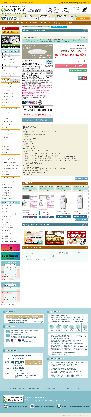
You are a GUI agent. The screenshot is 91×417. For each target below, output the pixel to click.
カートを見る (65, 388)
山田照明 (6, 195)
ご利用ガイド (7, 216)
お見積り (47, 388)
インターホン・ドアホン (11, 165)
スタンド (6, 127)
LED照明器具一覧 (9, 62)
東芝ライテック (8, 198)
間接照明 (6, 146)
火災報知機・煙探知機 (10, 168)
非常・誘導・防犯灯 (10, 159)
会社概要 (5, 236)
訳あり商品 (7, 65)
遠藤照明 (6, 193)
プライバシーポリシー (9, 241)
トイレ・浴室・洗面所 (10, 109)
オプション (7, 152)
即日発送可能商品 (9, 59)
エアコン (6, 70)
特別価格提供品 (8, 57)
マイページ (56, 7)
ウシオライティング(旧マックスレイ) (36, 259)
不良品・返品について (9, 227)
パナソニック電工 (9, 182)
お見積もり (6, 208)
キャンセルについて (9, 230)
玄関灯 (6, 140)
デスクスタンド (8, 130)
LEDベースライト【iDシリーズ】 (9, 74)
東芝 (53, 256)
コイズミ (41, 253)
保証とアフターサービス (10, 233)
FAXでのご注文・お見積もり (11, 214)
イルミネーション (9, 124)
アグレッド (67, 256)
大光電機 (66, 253)
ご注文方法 (6, 219)
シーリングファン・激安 (11, 68)
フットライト (8, 143)
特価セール (7, 54)
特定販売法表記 (7, 238)
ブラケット (7, 105)
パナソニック (29, 253)
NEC (78, 256)
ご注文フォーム (7, 211)
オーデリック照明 (57, 253)
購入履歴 (56, 12)
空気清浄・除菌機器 (10, 177)
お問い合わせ (7, 205)
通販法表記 (32, 388)
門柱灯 (6, 137)
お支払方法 (6, 222)
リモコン (6, 156)
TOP (10, 388)
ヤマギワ (28, 256)
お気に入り (56, 10)
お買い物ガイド (23, 388)
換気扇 (6, 171)
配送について (7, 225)
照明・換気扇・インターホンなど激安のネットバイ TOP (35, 26)
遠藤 (78, 253)
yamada (41, 256)
